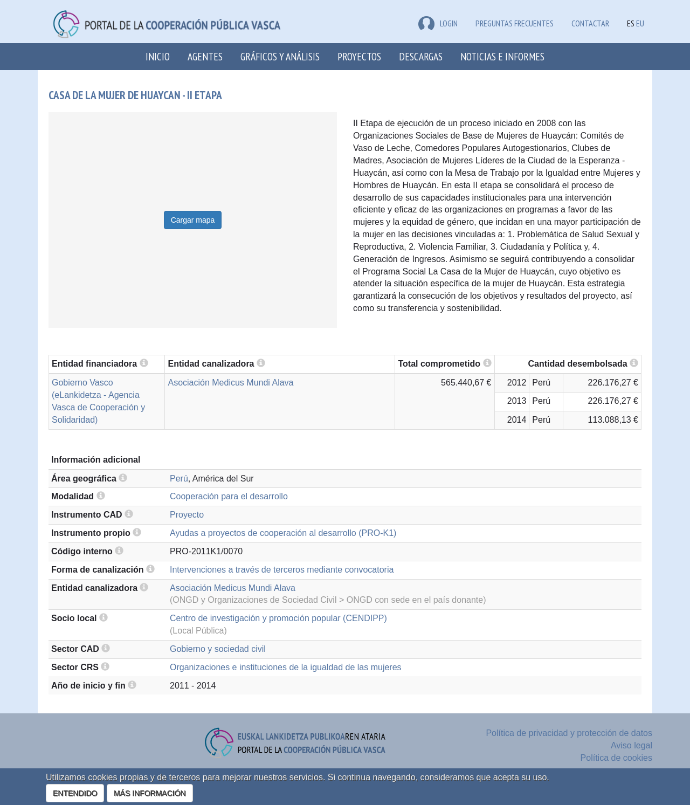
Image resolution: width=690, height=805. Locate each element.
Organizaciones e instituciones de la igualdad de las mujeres (286, 667)
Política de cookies (616, 757)
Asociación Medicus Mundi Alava (230, 382)
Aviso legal (631, 745)
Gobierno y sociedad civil (218, 648)
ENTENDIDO (75, 793)
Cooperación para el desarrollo (229, 496)
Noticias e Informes (502, 56)
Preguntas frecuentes (514, 23)
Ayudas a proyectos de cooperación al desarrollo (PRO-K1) (283, 533)
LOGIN (438, 23)
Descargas (421, 56)
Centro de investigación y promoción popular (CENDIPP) (278, 618)
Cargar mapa (193, 220)
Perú (179, 478)
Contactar (590, 23)
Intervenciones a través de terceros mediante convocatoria (282, 569)
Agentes (205, 56)
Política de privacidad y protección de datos (569, 733)
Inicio (158, 56)
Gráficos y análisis (280, 56)
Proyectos (359, 56)
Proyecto (187, 514)
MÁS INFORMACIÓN (150, 793)
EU (640, 23)
